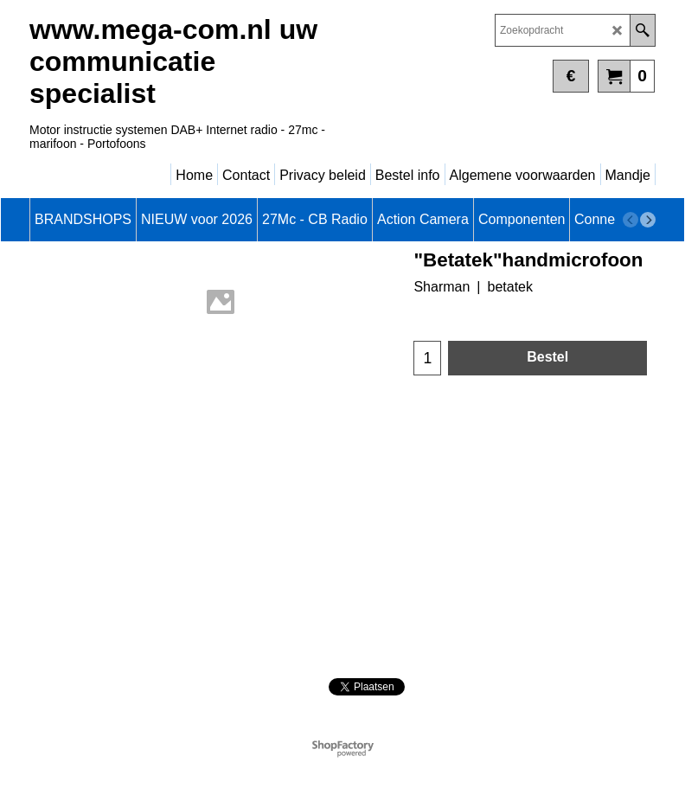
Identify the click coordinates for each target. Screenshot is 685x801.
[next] (648, 219)
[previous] (630, 219)
